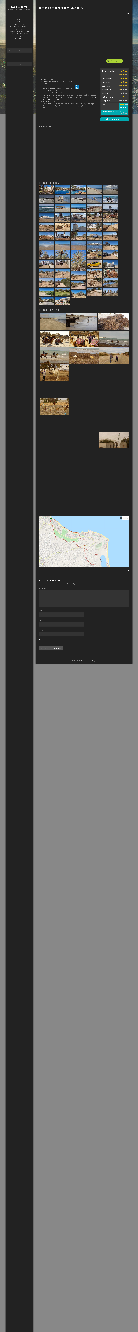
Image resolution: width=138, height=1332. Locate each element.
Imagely (94, 661)
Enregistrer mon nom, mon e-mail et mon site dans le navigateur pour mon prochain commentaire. (68, 642)
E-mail (41, 620)
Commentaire (43, 588)
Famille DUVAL (19, 7)
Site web (41, 630)
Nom (41, 611)
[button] (114, 61)
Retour (127, 13)
